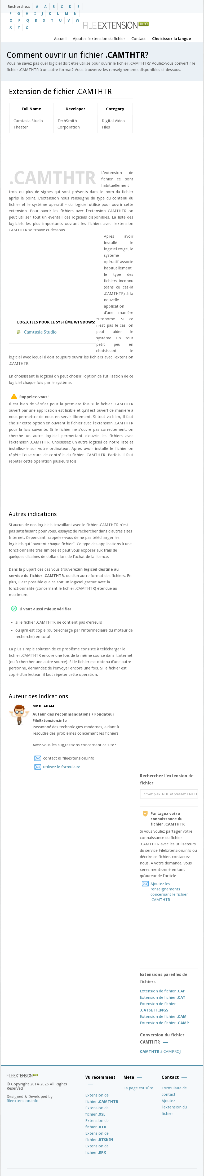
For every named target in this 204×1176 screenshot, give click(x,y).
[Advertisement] (105, 150)
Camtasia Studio (40, 332)
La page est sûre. (138, 1088)
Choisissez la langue (171, 38)
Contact (138, 38)
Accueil (60, 38)
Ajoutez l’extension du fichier (99, 38)
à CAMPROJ (160, 1051)
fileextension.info (22, 1100)
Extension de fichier (162, 991)
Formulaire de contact (174, 1091)
